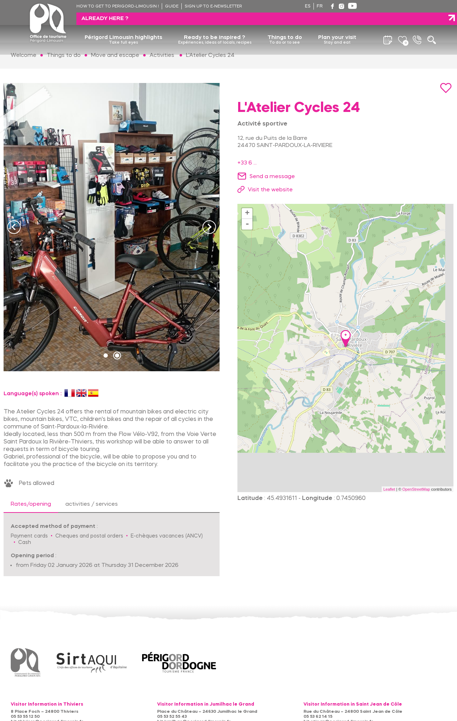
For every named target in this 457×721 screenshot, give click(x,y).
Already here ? (392, 6)
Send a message (272, 177)
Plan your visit (337, 27)
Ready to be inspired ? (214, 27)
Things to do (284, 27)
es (308, 6)
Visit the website (270, 190)
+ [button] (247, 213)
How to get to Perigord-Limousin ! (117, 7)
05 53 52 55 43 (172, 717)
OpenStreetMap (416, 489)
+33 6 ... (247, 163)
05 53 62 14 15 (317, 717)
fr (320, 6)
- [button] (247, 224)
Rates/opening (31, 504)
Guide (172, 7)
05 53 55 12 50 (25, 717)
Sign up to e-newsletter (213, 7)
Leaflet (389, 489)
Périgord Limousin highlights (123, 27)
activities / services (91, 504)
